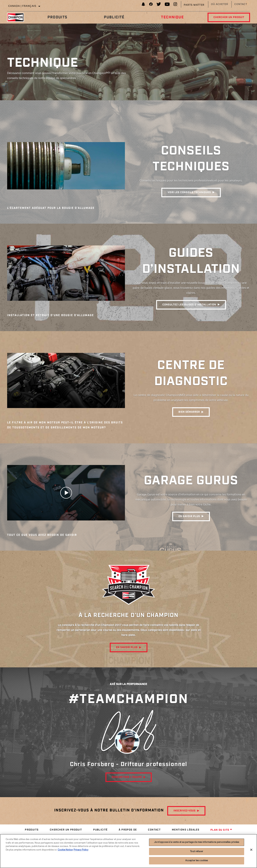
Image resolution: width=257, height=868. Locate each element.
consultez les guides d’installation (189, 305)
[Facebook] (151, 5)
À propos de (128, 830)
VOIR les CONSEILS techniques (189, 193)
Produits (57, 17)
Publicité (114, 17)
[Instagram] (175, 5)
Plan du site (221, 830)
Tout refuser (196, 851)
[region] (128, 851)
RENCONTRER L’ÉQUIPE (127, 777)
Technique (171, 17)
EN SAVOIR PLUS (189, 516)
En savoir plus (127, 647)
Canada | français (22, 6)
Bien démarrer (189, 412)
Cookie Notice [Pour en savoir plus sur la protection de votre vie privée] (65, 849)
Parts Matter (194, 5)
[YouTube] (167, 5)
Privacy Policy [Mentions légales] (81, 849)
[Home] (18, 17)
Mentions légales (185, 830)
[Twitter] (159, 5)
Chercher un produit (228, 17)
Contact (240, 4)
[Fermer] (251, 850)
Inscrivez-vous (184, 810)
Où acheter (219, 4)
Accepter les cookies (196, 860)
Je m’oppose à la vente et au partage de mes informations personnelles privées (196, 842)
